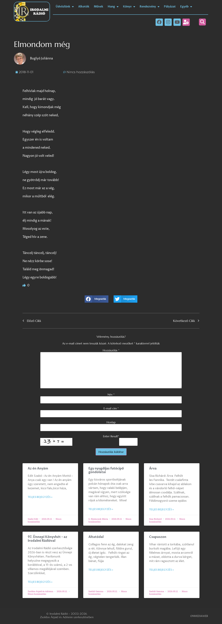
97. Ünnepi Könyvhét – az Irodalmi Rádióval (47, 539)
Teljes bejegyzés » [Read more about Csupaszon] (161, 570)
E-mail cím (111, 408)
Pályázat (170, 6)
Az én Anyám (38, 468)
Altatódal (96, 537)
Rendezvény (149, 6)
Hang (113, 6)
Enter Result (111, 436)
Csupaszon (157, 537)
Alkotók (83, 6)
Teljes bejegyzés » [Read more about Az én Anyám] (40, 497)
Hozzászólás (111, 350)
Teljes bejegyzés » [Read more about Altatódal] (100, 570)
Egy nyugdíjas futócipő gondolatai (106, 470)
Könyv (129, 6)
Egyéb (186, 6)
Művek (98, 6)
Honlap (111, 422)
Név (111, 394)
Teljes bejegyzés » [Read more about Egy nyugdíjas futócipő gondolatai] (100, 509)
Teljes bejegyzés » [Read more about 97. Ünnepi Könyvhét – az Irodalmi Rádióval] (40, 582)
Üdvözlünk (65, 6)
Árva (153, 468)
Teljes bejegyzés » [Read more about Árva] (161, 509)
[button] (202, 22)
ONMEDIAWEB (199, 616)
